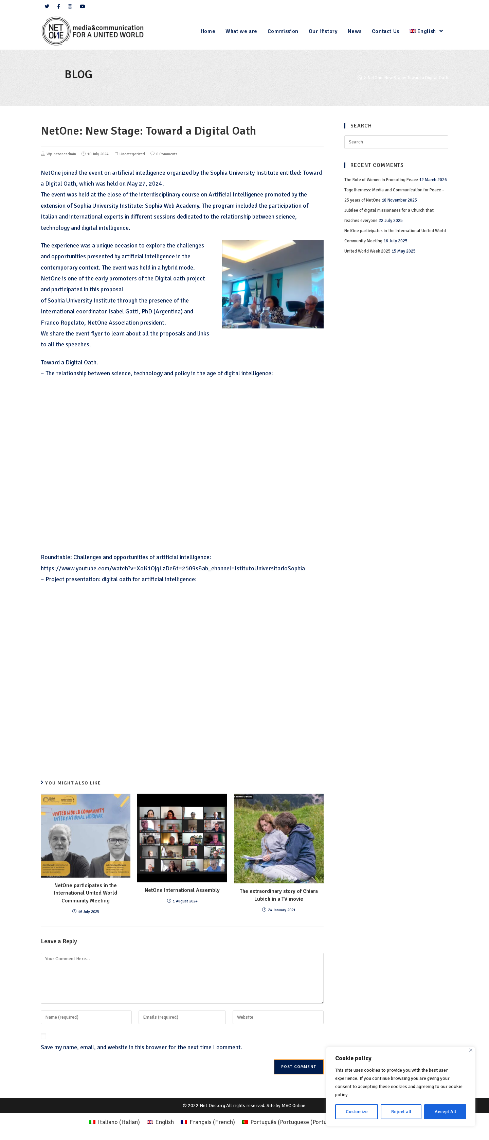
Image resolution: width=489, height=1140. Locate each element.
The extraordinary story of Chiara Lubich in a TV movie (279, 895)
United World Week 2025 (367, 251)
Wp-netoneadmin (61, 154)
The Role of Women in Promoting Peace (381, 180)
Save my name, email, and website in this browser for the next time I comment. (141, 1047)
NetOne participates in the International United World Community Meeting (85, 893)
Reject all (401, 1112)
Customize (357, 1112)
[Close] (470, 1050)
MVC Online (293, 1105)
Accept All (445, 1112)
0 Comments (167, 154)
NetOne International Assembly (182, 890)
